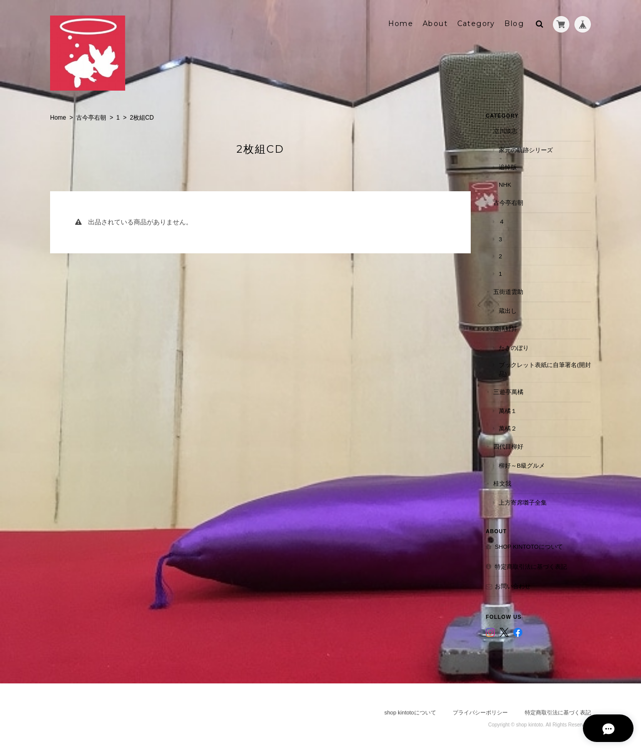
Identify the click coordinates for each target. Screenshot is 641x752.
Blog (514, 23)
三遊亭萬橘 (508, 392)
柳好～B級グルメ (522, 465)
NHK (505, 184)
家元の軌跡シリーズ (526, 149)
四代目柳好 (508, 446)
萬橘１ (508, 410)
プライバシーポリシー (480, 712)
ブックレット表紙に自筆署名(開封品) (545, 369)
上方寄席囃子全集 (523, 502)
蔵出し (508, 310)
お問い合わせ (513, 586)
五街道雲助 (508, 291)
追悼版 (508, 167)
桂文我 (502, 483)
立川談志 (505, 131)
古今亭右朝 (91, 117)
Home (401, 23)
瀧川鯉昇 (505, 328)
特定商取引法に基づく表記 (531, 566)
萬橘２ (508, 428)
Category (476, 23)
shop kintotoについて (529, 546)
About (435, 23)
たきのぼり (514, 347)
